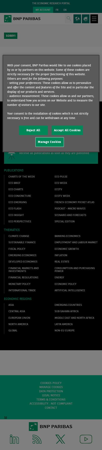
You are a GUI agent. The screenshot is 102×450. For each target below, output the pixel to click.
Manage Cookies (49, 142)
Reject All (33, 130)
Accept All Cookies (67, 130)
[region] (51, 103)
